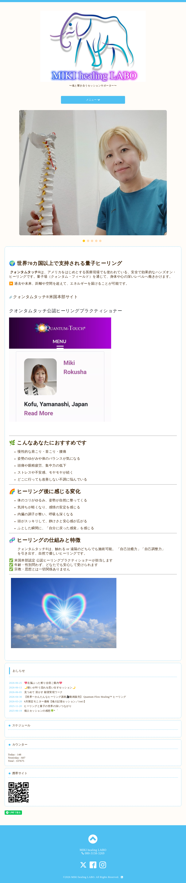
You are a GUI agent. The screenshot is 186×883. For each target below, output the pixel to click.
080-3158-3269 (94, 853)
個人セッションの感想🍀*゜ (41, 710)
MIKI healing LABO (82, 877)
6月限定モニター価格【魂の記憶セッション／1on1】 (55, 701)
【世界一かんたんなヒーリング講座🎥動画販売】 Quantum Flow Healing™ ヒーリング (75, 696)
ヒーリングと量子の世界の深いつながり (47, 706)
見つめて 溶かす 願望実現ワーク (43, 692)
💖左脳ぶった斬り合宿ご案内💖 (43, 682)
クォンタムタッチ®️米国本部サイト (45, 297)
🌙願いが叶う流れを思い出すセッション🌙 (50, 687)
